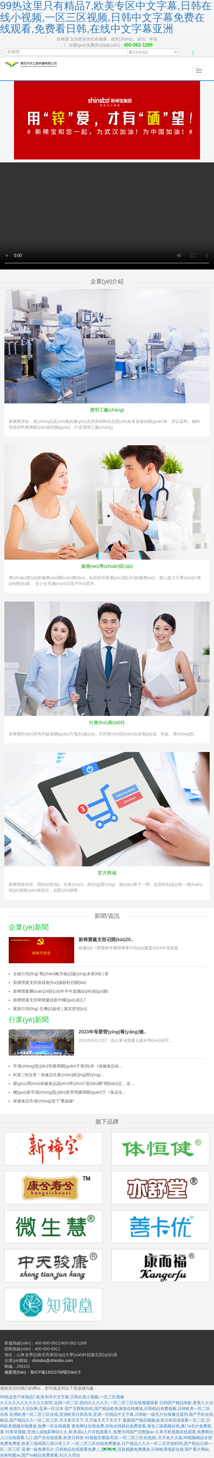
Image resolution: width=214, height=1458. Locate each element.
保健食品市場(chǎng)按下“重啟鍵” (43, 1101)
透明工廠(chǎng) (107, 409)
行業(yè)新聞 (29, 1020)
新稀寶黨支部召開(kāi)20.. (106, 939)
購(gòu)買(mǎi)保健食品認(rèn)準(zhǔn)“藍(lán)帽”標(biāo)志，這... (73, 1083)
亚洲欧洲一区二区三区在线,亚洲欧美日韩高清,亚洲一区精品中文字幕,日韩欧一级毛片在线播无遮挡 (98, 1414)
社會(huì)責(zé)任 (107, 722)
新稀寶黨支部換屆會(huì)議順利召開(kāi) (49, 982)
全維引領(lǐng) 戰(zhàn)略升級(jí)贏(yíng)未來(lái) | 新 (61, 973)
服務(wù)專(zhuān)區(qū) (107, 566)
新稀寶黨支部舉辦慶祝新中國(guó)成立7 (49, 1000)
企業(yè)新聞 (29, 927)
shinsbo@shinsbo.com (52, 1360)
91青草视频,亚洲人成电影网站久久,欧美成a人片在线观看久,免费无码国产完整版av (79, 1431)
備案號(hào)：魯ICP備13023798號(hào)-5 (42, 1372)
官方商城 (107, 872)
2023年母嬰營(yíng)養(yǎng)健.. (112, 1031)
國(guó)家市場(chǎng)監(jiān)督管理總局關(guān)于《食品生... (69, 1092)
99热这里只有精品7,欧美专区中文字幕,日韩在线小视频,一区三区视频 (62, 1397)
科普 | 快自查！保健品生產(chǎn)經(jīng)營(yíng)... (58, 1074)
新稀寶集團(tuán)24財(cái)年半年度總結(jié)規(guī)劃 (60, 991)
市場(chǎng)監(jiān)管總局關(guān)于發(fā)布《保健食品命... (67, 1066)
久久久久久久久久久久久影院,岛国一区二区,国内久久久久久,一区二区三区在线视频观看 (79, 1402)
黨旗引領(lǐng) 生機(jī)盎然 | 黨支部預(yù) (50, 1008)
